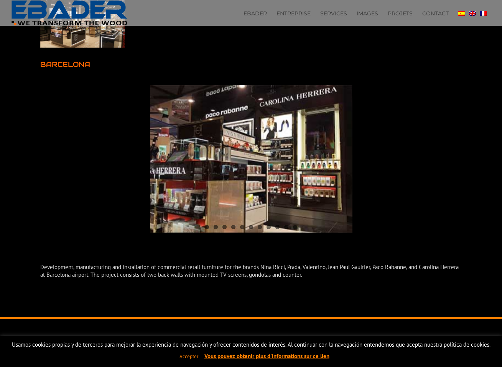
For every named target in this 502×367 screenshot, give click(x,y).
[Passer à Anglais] (472, 12)
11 (295, 227)
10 (286, 227)
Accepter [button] (188, 356)
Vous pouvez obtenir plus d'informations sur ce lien (266, 356)
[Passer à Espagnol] (461, 12)
